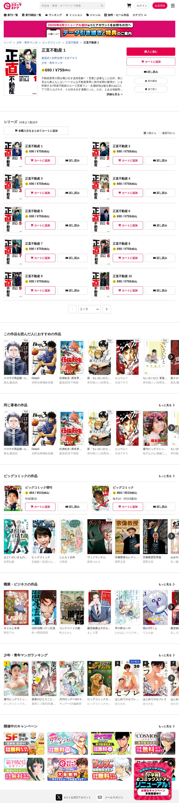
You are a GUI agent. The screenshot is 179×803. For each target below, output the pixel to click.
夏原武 (45, 57)
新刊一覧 (11, 14)
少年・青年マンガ (52, 62)
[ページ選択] (89, 309)
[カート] (129, 5)
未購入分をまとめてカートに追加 (36, 130)
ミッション (74, 14)
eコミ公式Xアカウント (74, 797)
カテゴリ (140, 14)
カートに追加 (151, 61)
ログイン (142, 5)
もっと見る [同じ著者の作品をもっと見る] (166, 405)
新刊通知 (151, 81)
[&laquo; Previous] (72, 309)
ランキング (53, 14)
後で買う (151, 89)
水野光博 (57, 57)
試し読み (151, 71)
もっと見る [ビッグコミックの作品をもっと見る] (166, 476)
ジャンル (93, 14)
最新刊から (168, 132)
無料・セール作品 (116, 14)
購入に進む (150, 51)
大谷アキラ (70, 57)
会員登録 (160, 5)
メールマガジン (110, 797)
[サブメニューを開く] (172, 5)
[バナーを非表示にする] (171, 763)
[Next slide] (171, 357)
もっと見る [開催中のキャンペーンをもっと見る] (166, 726)
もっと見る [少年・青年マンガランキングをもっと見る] (166, 655)
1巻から (152, 132)
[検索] (102, 5)
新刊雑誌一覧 (31, 14)
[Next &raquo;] (107, 309)
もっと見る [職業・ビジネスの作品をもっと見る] (166, 584)
